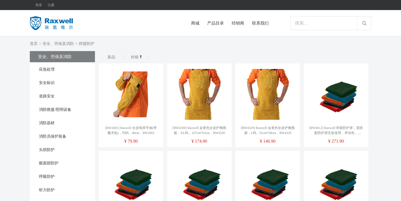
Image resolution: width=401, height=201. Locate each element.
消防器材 (47, 123)
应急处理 (47, 69)
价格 (136, 57)
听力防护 (47, 190)
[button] (62, 69)
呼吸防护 (47, 176)
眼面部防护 (48, 163)
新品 (111, 57)
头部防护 (47, 150)
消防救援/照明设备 (55, 109)
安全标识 (47, 83)
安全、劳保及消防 (58, 44)
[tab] (62, 69)
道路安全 (47, 96)
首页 (34, 44)
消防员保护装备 (52, 136)
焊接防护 (86, 44)
